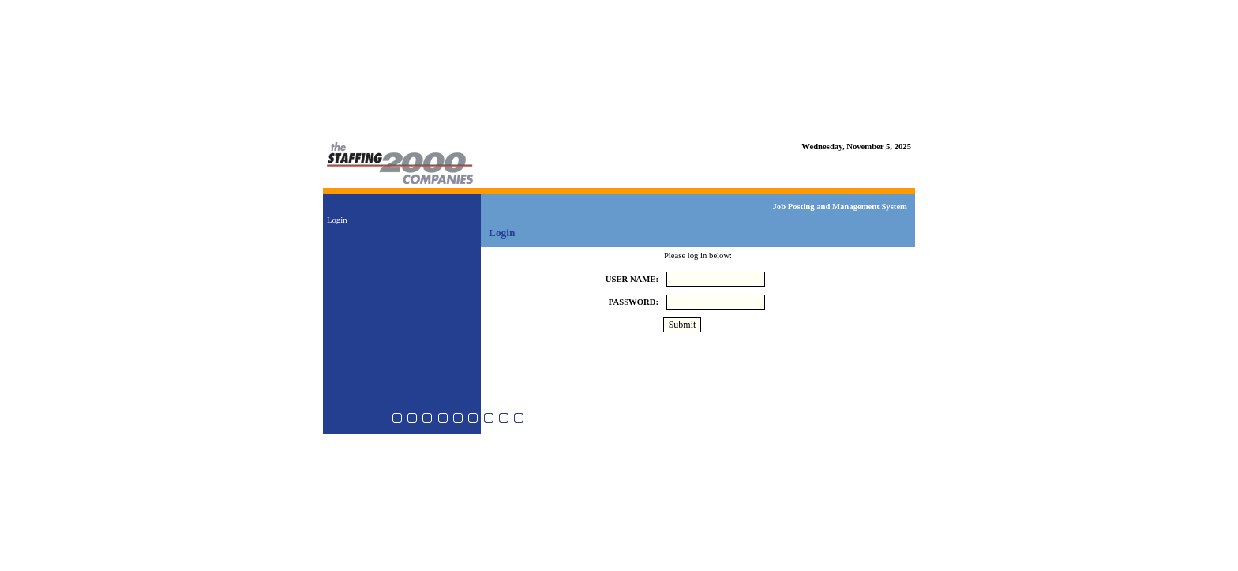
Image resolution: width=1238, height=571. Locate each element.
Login (337, 220)
